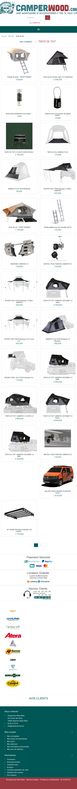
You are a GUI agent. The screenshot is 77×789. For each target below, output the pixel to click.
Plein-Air (11, 36)
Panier (45, 23)
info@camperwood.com (16, 726)
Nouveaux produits (13, 762)
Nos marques (11, 775)
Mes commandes (13, 736)
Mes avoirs (11, 741)
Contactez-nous (12, 765)
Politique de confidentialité (49, 780)
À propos (10, 767)
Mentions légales (32, 780)
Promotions (11, 759)
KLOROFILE (67, 780)
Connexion (35, 23)
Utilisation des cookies (15, 772)
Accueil (4, 36)
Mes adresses (12, 744)
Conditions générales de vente (17, 770)
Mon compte (10, 732)
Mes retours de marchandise (17, 739)
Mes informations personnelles (18, 747)
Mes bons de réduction (15, 749)
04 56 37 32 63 (13, 723)
